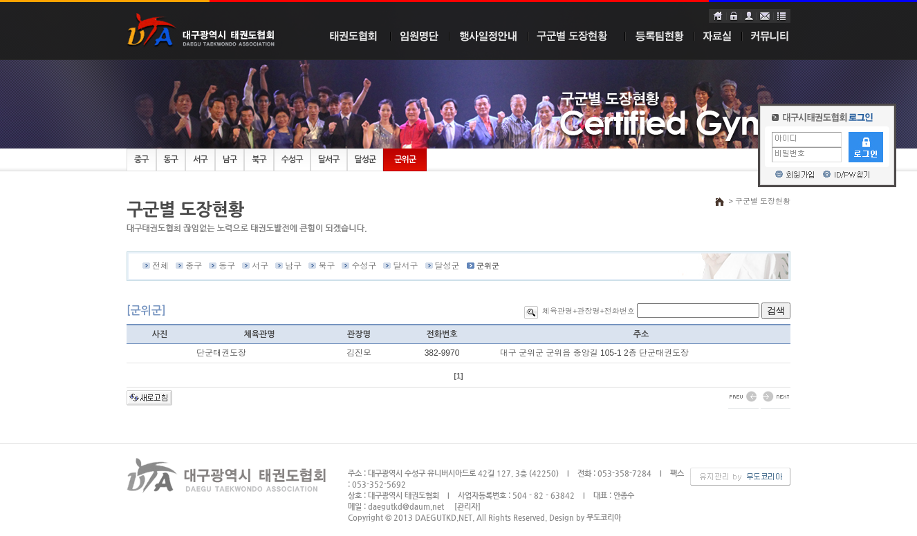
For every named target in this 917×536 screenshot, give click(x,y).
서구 (200, 159)
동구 (171, 159)
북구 (259, 159)
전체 (160, 266)
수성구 (292, 159)
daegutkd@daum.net (406, 506)
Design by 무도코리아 (585, 517)
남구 (230, 159)
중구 (141, 159)
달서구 (329, 159)
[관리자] (467, 506)
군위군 (405, 159)
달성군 (365, 159)
